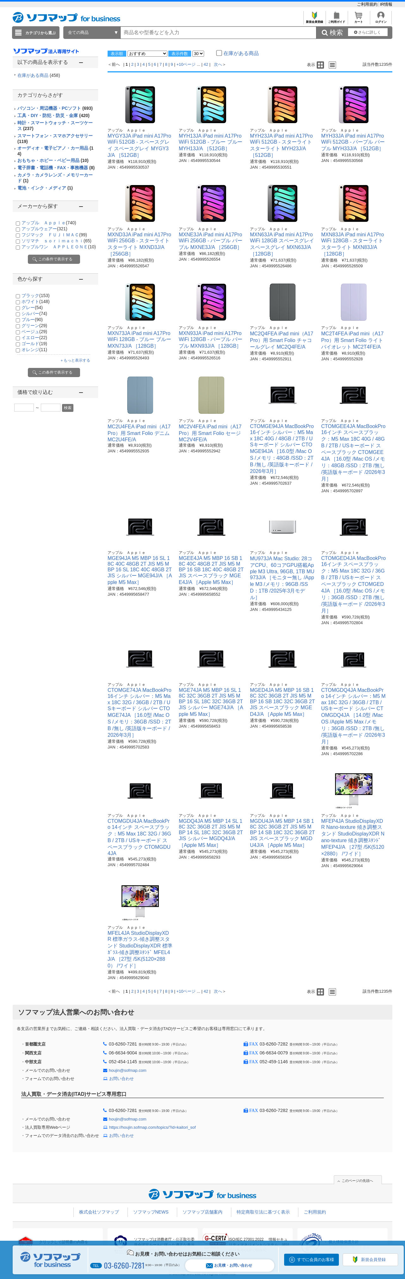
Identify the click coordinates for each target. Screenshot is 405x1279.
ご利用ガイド (336, 20)
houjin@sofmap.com (127, 1070)
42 (206, 64)
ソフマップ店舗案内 (202, 1211)
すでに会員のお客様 (315, 1259)
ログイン (381, 20)
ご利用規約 (368, 4)
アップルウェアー (44, 228)
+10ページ (186, 64)
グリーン (34, 325)
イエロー (34, 337)
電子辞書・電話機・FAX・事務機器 (56, 167)
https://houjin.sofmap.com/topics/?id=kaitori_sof (152, 1127)
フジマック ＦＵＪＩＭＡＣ (54, 234)
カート (358, 20)
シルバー (34, 313)
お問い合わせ (121, 1078)
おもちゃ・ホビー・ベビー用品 (53, 160)
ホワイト (36, 301)
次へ (218, 64)
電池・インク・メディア (45, 187)
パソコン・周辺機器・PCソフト (55, 108)
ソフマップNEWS (151, 1211)
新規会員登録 (314, 20)
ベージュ (34, 331)
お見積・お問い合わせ (229, 1265)
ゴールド (34, 343)
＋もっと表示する (75, 360)
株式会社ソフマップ (99, 1211)
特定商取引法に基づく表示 (263, 1211)
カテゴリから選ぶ (40, 33)
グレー (32, 307)
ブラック (36, 295)
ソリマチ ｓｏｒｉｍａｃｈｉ (56, 240)
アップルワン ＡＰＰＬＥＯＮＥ (59, 246)
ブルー (32, 319)
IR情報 (386, 4)
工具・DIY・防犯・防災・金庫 (53, 115)
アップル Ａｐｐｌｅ (49, 222)
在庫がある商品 (38, 75)
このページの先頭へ (357, 1181)
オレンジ (34, 349)
